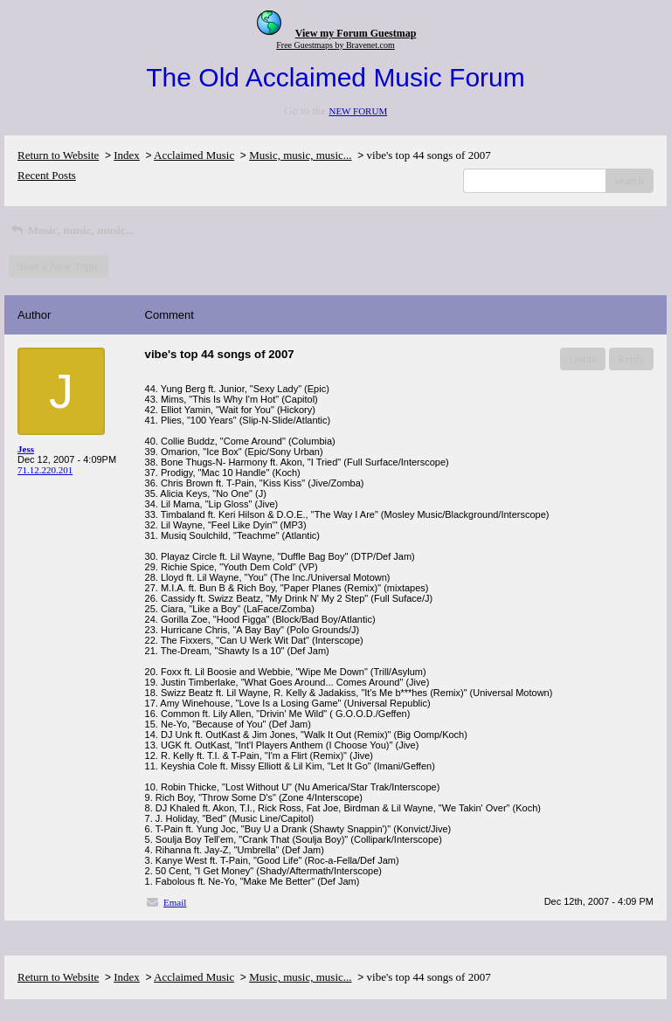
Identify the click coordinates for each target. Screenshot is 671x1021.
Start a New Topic (58, 265)
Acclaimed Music (194, 155)
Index (127, 155)
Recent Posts (46, 175)
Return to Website (58, 155)
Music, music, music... (300, 155)
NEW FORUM (358, 111)
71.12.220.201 (45, 470)
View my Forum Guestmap (356, 33)
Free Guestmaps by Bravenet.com (335, 45)
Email (174, 902)
